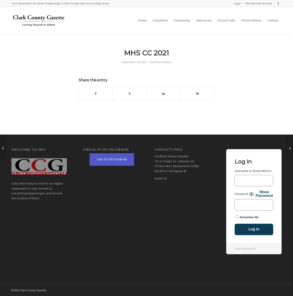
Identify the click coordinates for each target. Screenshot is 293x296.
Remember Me (247, 217)
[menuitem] (237, 3)
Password (241, 194)
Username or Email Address (253, 171)
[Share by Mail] (198, 93)
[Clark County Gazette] (38, 21)
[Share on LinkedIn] (164, 93)
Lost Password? (245, 249)
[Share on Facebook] (96, 93)
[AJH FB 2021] (289, 148)
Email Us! (161, 178)
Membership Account (259, 3)
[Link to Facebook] (278, 3)
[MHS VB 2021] (3, 148)
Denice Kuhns (163, 62)
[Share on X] (130, 93)
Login (237, 3)
